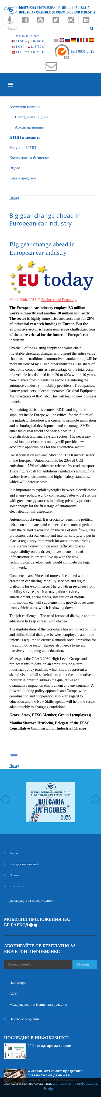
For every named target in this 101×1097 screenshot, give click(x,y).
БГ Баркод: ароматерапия (50, 1045)
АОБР (11, 993)
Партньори (15, 982)
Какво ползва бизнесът (29, 158)
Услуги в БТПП (22, 147)
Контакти (13, 886)
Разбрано (51, 1089)
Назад (14, 198)
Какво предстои (22, 178)
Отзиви (12, 875)
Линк (13, 755)
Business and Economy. (59, 300)
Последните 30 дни (31, 117)
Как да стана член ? (21, 864)
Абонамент (84, 964)
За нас (11, 853)
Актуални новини (24, 107)
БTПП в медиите (24, 137)
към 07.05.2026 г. (27, 36)
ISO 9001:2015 (74, 52)
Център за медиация (22, 1019)
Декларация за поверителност (29, 901)
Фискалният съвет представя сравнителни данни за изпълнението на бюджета (54, 1075)
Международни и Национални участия (35, 1004)
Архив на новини (29, 127)
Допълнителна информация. (75, 1083)
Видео (14, 168)
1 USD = (28, 41)
